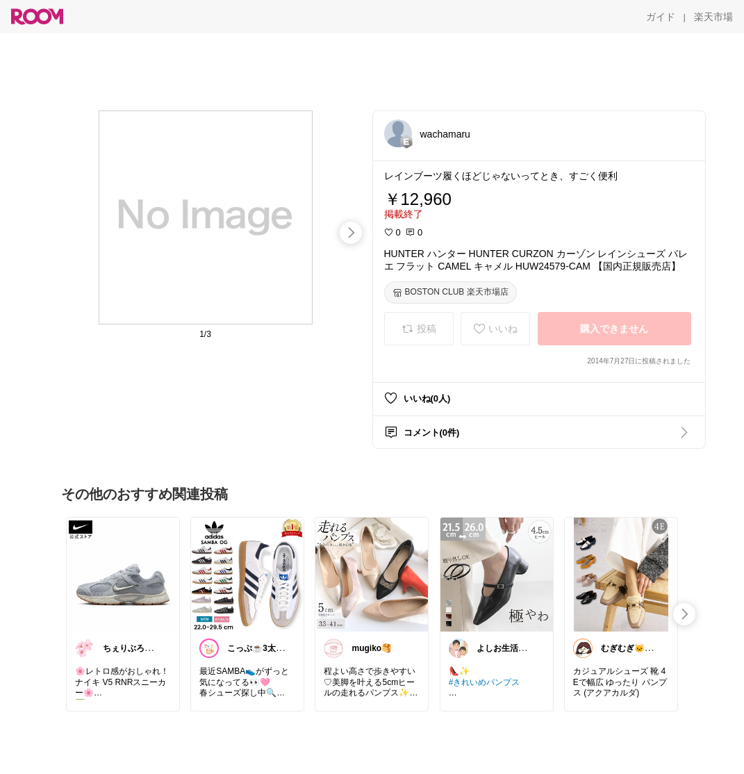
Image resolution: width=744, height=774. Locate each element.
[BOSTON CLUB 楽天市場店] (450, 292)
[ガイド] (660, 16)
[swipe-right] (351, 233)
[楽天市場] (713, 16)
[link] (123, 574)
